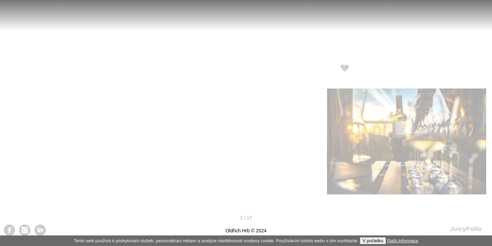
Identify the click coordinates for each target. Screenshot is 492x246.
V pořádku (373, 240)
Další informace (402, 240)
